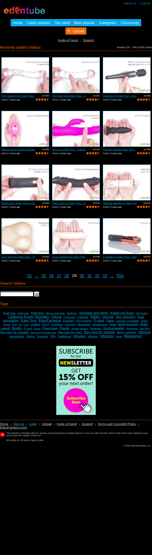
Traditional (64, 336)
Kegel (7, 324)
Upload (47, 424)
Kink (14, 324)
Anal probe (23, 313)
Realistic (95, 328)
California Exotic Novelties (28, 317)
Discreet (108, 317)
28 (66, 275)
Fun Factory (83, 320)
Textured (42, 336)
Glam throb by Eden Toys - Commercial (69, 203)
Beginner (72, 313)
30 (82, 275)
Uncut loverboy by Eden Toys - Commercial (69, 257)
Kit (20, 324)
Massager (84, 324)
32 (97, 275)
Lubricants (70, 324)
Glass (110, 320)
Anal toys (37, 313)
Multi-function (128, 324)
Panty (37, 328)
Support (88, 40)
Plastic (64, 328)
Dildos (95, 317)
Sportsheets (16, 336)
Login (145, 3)
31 (89, 275)
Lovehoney (57, 324)
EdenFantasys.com (13, 427)
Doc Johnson (125, 317)
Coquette (82, 317)
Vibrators (107, 336)
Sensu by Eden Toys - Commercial (69, 149)
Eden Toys (29, 321)
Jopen (144, 320)
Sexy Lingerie (126, 332)
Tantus (30, 336)
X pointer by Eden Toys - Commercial (119, 257)
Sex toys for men (70, 332)
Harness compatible (127, 320)
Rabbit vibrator (79, 328)
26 (51, 275)
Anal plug (9, 313)
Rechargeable (113, 328)
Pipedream (50, 328)
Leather (35, 324)
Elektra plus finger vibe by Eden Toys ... (18, 203)
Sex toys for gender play (43, 332)
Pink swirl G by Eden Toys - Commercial (69, 96)
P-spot (28, 328)
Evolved (68, 320)
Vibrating (79, 336)
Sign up (130, 3)
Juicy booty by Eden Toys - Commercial (18, 257)
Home (4, 424)
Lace (26, 324)
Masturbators (100, 324)
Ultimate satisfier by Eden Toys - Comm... (119, 203)
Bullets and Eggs (122, 313)
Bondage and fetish (93, 313)
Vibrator (92, 336)
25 (43, 275)
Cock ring (69, 317)
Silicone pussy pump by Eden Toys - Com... (18, 149)
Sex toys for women (99, 332)
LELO (45, 324)
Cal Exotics (142, 313)
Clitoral (56, 317)
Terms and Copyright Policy (117, 424)
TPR (52, 336)
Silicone (144, 332)
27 (59, 275)
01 (29, 275)
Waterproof (132, 336)
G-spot (98, 321)
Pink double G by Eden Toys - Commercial (18, 96)
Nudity (17, 328)
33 (104, 275)
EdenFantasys (49, 321)
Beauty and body (55, 313)
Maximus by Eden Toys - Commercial (119, 96)
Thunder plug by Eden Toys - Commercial (119, 149)
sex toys (145, 328)
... (36, 275)
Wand (119, 336)
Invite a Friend (68, 40)
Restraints (132, 328)
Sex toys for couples (14, 332)
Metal (112, 324)
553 (120, 275)
